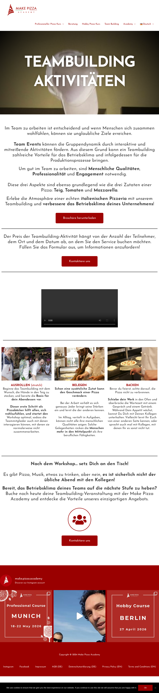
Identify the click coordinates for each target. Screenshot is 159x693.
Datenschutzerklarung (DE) (82, 667)
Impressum (40, 667)
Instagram (8, 667)
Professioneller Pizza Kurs (48, 24)
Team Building (112, 24)
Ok (145, 688)
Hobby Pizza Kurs (91, 24)
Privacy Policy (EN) (112, 667)
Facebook (24, 667)
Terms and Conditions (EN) (142, 667)
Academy (128, 24)
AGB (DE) (57, 667)
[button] (79, 218)
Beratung (73, 24)
